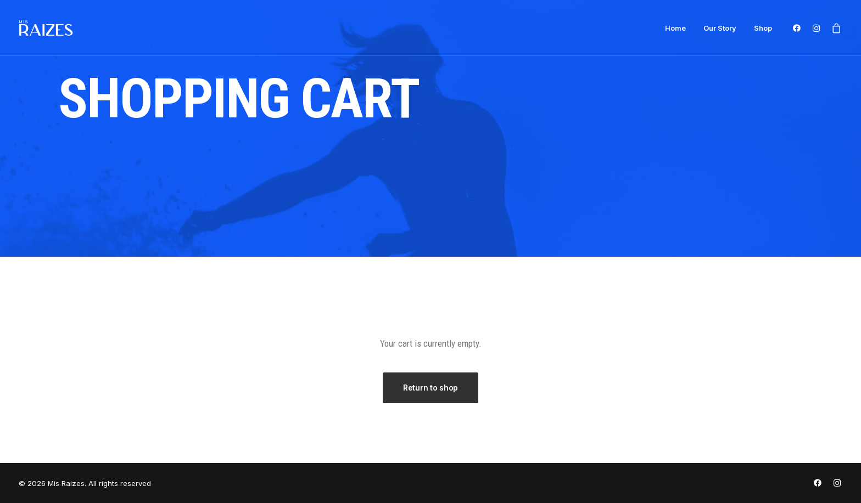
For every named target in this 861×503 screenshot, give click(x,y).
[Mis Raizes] (46, 28)
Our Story (719, 28)
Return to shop (430, 387)
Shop (763, 28)
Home (675, 28)
